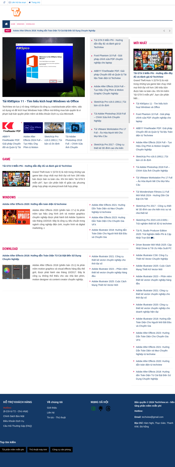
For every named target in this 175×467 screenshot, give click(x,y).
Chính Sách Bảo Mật (13, 416)
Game (6, 159)
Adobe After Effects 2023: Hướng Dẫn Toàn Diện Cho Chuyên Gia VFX (108, 221)
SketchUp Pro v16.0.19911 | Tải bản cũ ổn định (53, 140)
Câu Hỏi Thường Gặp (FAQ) (17, 426)
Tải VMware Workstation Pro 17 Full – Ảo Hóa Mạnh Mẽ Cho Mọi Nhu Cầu (154, 181)
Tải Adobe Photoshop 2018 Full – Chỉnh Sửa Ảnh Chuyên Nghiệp (74, 143)
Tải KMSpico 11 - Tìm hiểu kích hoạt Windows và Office (40, 101)
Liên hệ (50, 412)
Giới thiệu (52, 407)
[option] (87, 30)
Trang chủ (34, 2)
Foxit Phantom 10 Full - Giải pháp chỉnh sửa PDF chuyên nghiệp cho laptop (153, 118)
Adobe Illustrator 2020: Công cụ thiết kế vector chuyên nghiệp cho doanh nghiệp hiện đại (153, 308)
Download (10, 249)
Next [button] (170, 30)
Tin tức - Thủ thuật (56, 417)
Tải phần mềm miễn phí (13, 449)
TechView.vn (161, 402)
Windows (9, 197)
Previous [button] (164, 30)
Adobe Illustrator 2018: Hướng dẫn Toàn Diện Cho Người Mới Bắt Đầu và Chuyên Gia (109, 233)
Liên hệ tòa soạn (17, 2)
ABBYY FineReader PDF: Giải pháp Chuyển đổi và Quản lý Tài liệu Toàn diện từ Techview (154, 132)
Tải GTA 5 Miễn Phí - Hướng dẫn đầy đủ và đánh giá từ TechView (37, 166)
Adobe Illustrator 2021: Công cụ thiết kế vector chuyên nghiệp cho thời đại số (109, 260)
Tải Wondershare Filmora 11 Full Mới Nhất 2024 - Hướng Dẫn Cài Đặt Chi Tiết (152, 195)
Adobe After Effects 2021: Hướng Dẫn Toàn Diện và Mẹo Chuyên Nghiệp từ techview (108, 208)
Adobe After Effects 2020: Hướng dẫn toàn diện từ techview (34, 204)
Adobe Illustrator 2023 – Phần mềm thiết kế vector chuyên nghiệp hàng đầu (109, 272)
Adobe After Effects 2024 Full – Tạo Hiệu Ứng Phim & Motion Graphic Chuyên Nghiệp (154, 146)
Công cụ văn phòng (61, 449)
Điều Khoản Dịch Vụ (13, 421)
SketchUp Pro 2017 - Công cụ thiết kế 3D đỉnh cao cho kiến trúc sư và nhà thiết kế (153, 209)
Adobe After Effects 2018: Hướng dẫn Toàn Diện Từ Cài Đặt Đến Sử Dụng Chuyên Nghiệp (54, 31)
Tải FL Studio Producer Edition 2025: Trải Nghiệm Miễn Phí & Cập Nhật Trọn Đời (153, 234)
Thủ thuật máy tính (38, 449)
